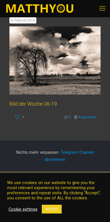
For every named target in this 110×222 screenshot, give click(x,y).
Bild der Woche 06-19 (33, 104)
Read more (87, 117)
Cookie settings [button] (23, 209)
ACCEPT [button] (51, 209)
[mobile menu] (102, 8)
